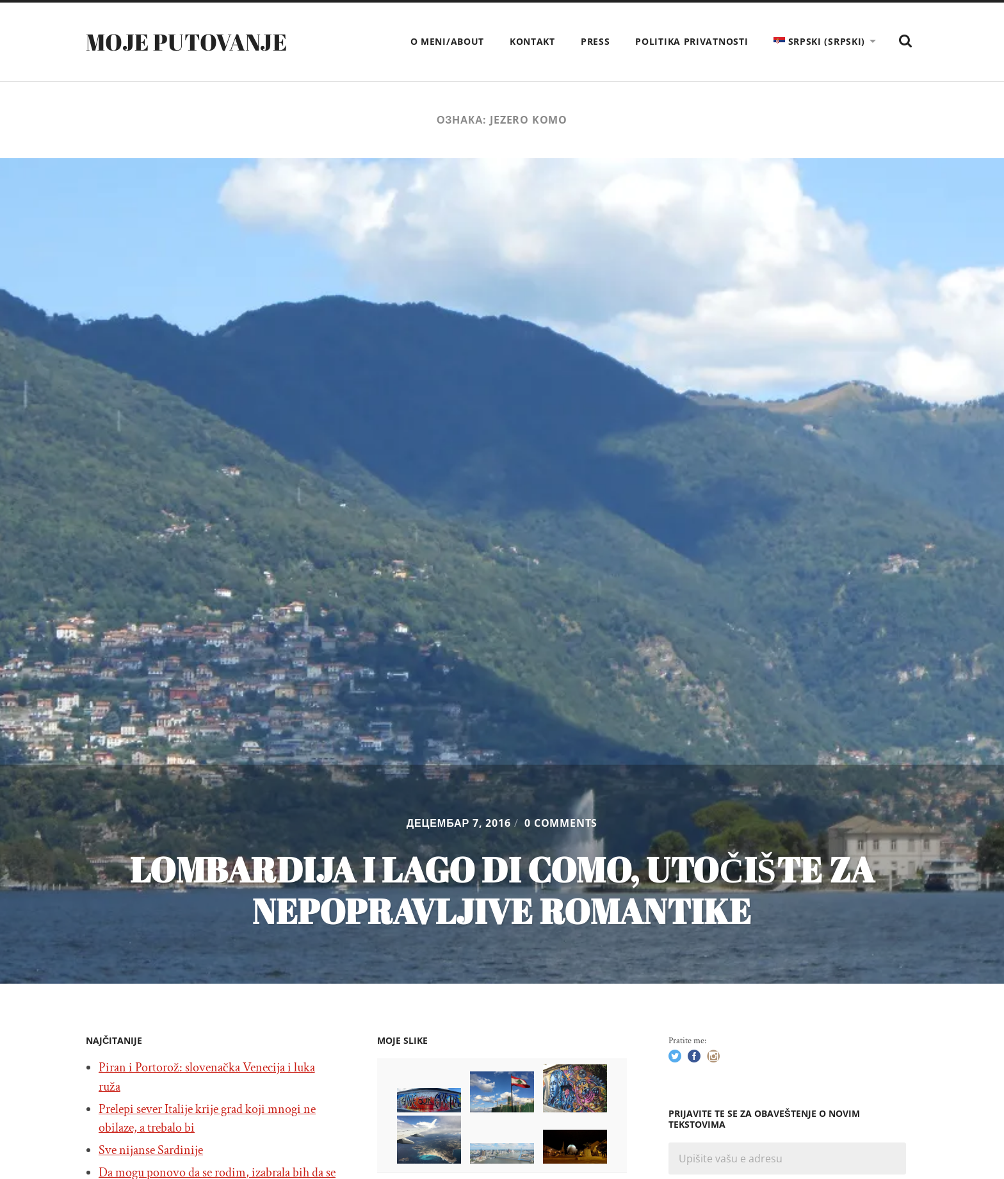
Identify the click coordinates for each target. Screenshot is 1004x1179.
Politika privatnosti (691, 41)
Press (595, 41)
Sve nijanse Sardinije (151, 1150)
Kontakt (532, 41)
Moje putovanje (186, 41)
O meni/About (447, 41)
